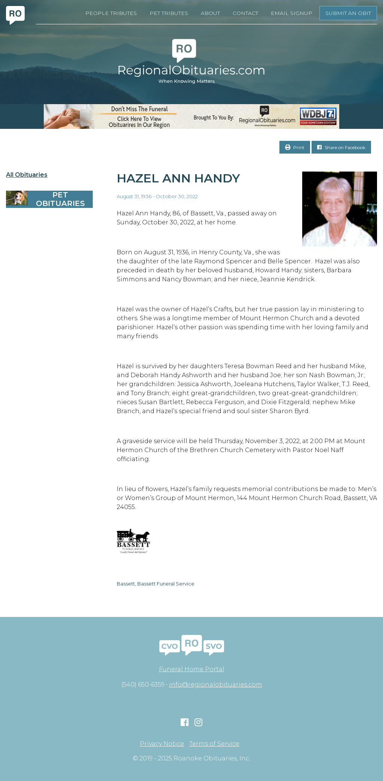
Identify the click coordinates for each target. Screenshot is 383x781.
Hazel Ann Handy (178, 178)
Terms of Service (214, 744)
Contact (245, 13)
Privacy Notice (162, 744)
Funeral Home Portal (191, 669)
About (210, 13)
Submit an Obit (348, 13)
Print (294, 147)
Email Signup (291, 13)
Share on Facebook (341, 147)
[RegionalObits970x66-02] (191, 116)
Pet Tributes (169, 13)
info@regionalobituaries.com (215, 684)
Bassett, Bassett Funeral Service (155, 584)
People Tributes (111, 13)
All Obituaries (27, 175)
